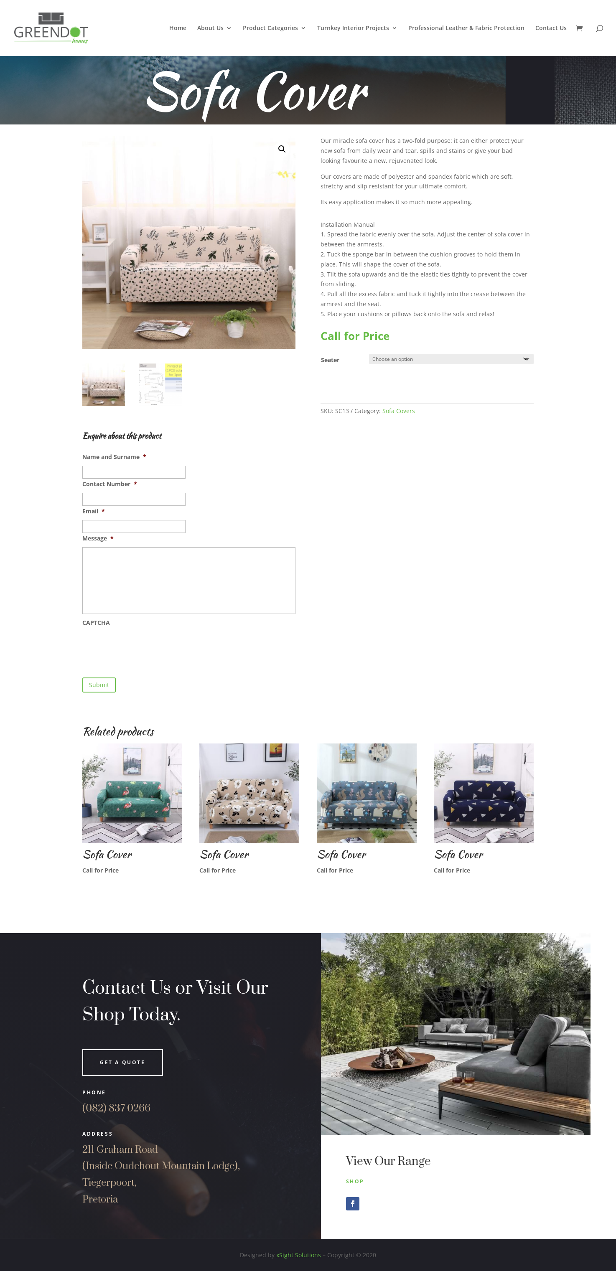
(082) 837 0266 (116, 1108)
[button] (282, 149)
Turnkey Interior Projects (353, 28)
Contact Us (551, 28)
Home (177, 28)
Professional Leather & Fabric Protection (466, 28)
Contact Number (109, 484)
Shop (355, 1181)
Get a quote (122, 1062)
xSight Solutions (298, 1255)
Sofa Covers (398, 411)
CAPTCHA (96, 623)
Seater (330, 360)
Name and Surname (114, 457)
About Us (210, 28)
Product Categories (270, 28)
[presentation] (145, 648)
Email (93, 511)
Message (98, 538)
